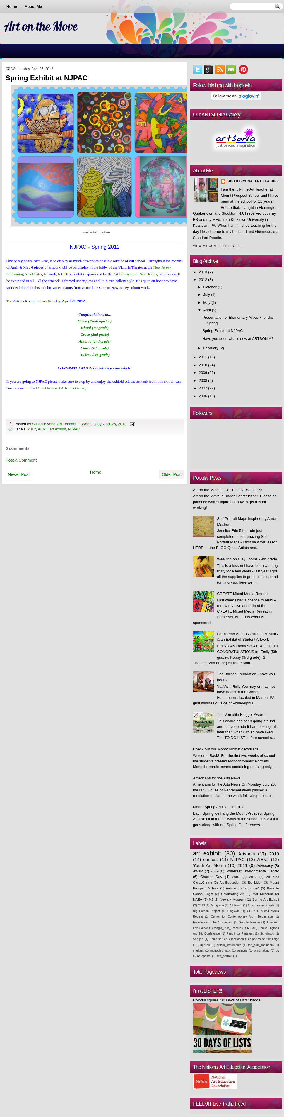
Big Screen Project (206, 911)
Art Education (229, 882)
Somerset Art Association (227, 939)
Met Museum (262, 894)
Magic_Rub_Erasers (227, 928)
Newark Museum (233, 899)
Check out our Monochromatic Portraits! (226, 749)
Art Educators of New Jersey (135, 274)
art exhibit (57, 429)
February (210, 348)
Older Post (172, 474)
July (206, 294)
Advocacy (264, 865)
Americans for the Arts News (216, 778)
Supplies (204, 945)
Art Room (236, 905)
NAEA (197, 899)
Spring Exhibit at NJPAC (222, 330)
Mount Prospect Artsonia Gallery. (61, 388)
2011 (203, 357)
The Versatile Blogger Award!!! (242, 714)
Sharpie (198, 939)
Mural (251, 928)
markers (198, 950)
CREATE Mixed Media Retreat (242, 593)
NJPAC (74, 429)
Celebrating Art (232, 894)
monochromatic (220, 950)
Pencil (231, 933)
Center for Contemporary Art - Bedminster (242, 916)
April (207, 310)
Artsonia (246, 853)
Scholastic (267, 933)
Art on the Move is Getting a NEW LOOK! (227, 490)
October (210, 287)
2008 (203, 380)
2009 (203, 372)
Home (11, 6)
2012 (32, 429)
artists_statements (229, 945)
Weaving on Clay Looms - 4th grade (247, 559)
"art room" (251, 888)
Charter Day (211, 876)
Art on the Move (40, 26)
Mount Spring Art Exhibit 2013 (218, 807)
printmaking (261, 950)
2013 (203, 272)
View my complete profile (218, 246)
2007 (203, 388)
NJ (211, 899)
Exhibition (255, 882)
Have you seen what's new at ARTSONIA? (237, 338)
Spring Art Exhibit (265, 899)
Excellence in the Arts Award (213, 922)
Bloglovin (233, 911)
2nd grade (217, 905)
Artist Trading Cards (261, 905)
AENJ (42, 429)
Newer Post (19, 474)
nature (231, 888)
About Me (33, 6)
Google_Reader (249, 922)
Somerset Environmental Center (252, 871)
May (206, 302)
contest (210, 859)
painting (242, 950)
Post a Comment (21, 460)
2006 (203, 396)
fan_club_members (260, 945)
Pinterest (248, 933)
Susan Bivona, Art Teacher (55, 424)
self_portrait (224, 956)
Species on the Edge (264, 939)
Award (198, 871)
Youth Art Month (209, 865)
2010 (203, 365)
